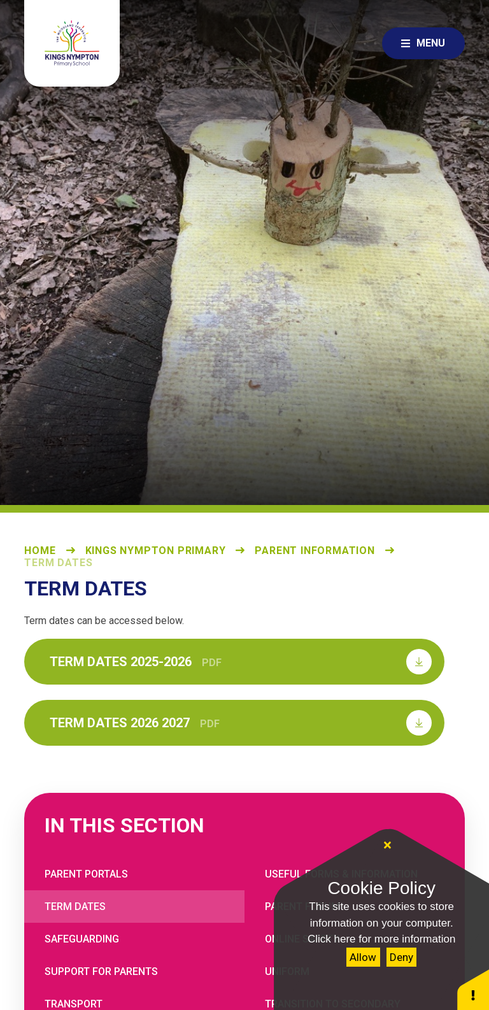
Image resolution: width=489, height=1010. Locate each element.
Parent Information (314, 550)
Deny (401, 957)
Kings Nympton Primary (155, 550)
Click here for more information (381, 939)
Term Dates (58, 563)
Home (39, 550)
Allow (363, 957)
